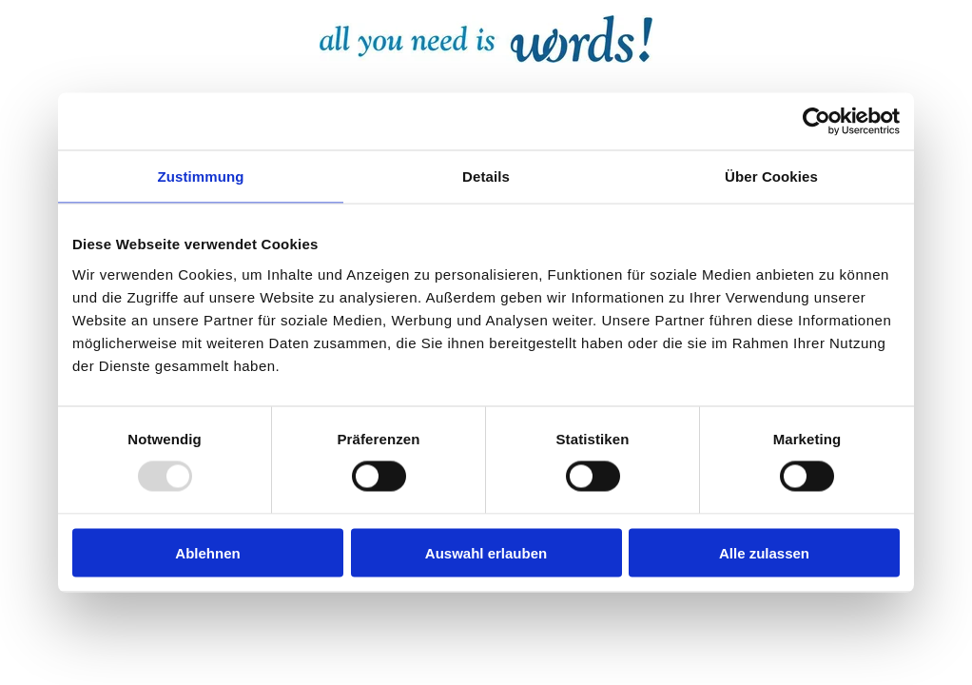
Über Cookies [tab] (771, 176)
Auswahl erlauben (486, 552)
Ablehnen (207, 552)
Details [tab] (486, 176)
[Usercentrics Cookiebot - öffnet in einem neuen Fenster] (816, 122)
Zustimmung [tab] (201, 176)
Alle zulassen (764, 552)
